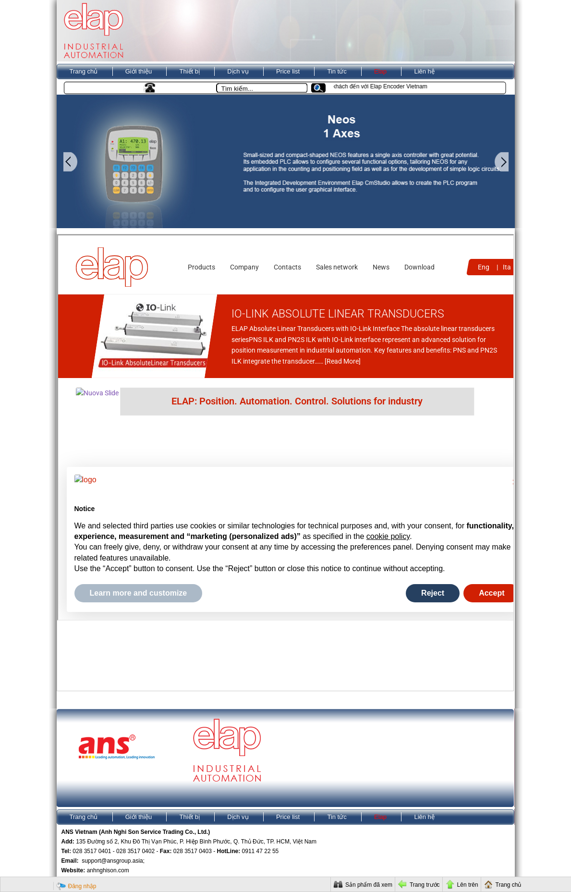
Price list (288, 71)
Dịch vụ (237, 71)
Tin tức (336, 71)
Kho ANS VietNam (95, 87)
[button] (322, 88)
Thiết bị (189, 71)
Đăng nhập (82, 886)
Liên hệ (424, 71)
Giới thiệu (138, 71)
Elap (380, 71)
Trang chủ (84, 71)
